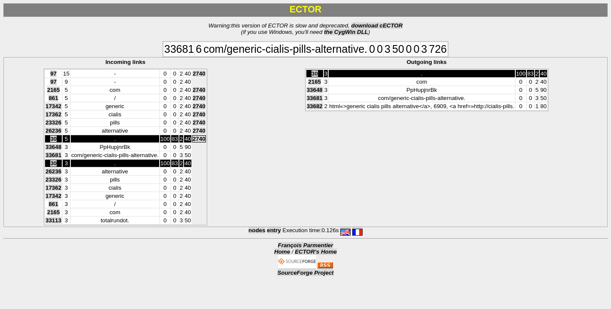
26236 (53, 130)
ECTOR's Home (316, 251)
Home (282, 251)
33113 (53, 220)
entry (274, 230)
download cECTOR (377, 25)
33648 (53, 147)
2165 (53, 90)
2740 (199, 73)
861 (53, 98)
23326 (53, 122)
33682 (315, 106)
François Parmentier (305, 245)
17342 (53, 106)
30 (53, 139)
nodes (256, 230)
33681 (53, 155)
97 (53, 73)
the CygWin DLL (346, 32)
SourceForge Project (305, 273)
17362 (53, 114)
